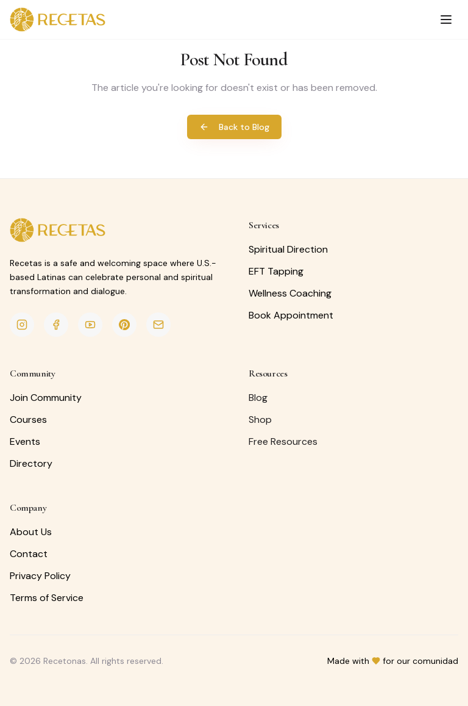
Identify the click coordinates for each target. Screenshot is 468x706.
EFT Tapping (276, 271)
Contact (29, 553)
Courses (28, 419)
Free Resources (283, 441)
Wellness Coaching (290, 293)
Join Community (46, 397)
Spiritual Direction (288, 249)
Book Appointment (291, 315)
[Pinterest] (124, 324)
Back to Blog (234, 126)
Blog (258, 397)
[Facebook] (56, 324)
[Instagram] (22, 324)
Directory (31, 463)
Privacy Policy (40, 575)
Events (25, 441)
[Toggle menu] (446, 19)
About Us (31, 531)
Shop (260, 419)
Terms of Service (46, 597)
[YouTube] (90, 324)
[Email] (158, 324)
